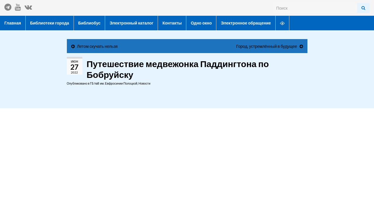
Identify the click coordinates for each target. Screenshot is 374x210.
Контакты (172, 22)
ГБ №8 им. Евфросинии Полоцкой (113, 83)
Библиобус (89, 22)
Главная (12, 22)
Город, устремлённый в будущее (266, 46)
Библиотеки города (49, 22)
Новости (144, 83)
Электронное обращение (246, 22)
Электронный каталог (131, 22)
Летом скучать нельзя (97, 46)
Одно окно (201, 22)
